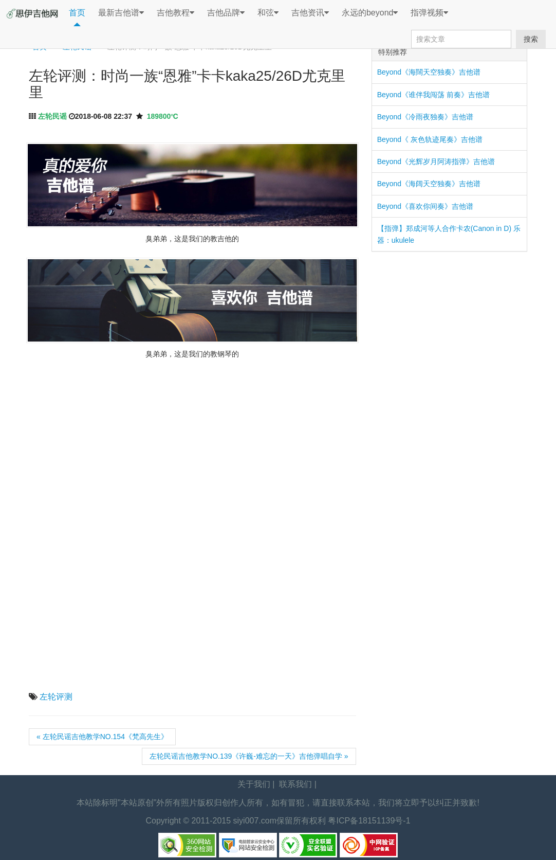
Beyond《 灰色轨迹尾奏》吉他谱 (430, 139)
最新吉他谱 (121, 13)
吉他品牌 (226, 13)
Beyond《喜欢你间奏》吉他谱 (425, 206)
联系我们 (295, 784)
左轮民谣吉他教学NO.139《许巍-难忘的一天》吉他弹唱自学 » (249, 756)
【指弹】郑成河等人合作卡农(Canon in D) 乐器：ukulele (449, 234)
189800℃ (162, 116)
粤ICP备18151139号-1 (369, 820)
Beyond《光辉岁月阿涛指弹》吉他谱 (436, 161)
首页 (77, 12)
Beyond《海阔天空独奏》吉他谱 (428, 184)
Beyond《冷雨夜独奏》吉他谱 (425, 117)
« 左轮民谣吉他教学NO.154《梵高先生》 (102, 736)
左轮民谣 (52, 116)
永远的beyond (370, 13)
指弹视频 (429, 13)
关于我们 (253, 784)
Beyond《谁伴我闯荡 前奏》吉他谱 (433, 95)
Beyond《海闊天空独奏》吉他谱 (428, 72)
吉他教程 (175, 13)
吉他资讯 (310, 13)
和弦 (268, 13)
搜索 (531, 39)
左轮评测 (56, 696)
